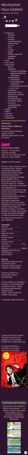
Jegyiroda (11, 69)
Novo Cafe (15, 88)
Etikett (7, 111)
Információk (9, 65)
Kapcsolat (9, 116)
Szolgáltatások (13, 77)
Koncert (11, 46)
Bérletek (11, 58)
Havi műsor (9, 63)
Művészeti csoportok (16, 94)
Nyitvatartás (9, 118)
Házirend (8, 114)
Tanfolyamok (13, 97)
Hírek (7, 60)
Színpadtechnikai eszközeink (17, 83)
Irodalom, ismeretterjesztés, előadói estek (15, 41)
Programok (9, 33)
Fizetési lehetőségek (18, 71)
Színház (11, 37)
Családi (11, 50)
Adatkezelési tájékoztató (17, 418)
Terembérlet (15, 80)
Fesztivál (11, 35)
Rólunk (10, 67)
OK (18, 25)
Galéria (8, 109)
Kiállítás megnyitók (15, 54)
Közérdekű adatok (15, 101)
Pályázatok (12, 90)
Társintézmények (14, 99)
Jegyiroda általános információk (18, 74)
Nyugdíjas (12, 56)
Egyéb (10, 52)
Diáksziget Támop (15, 92)
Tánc (10, 48)
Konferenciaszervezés (19, 86)
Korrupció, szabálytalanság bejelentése (14, 105)
